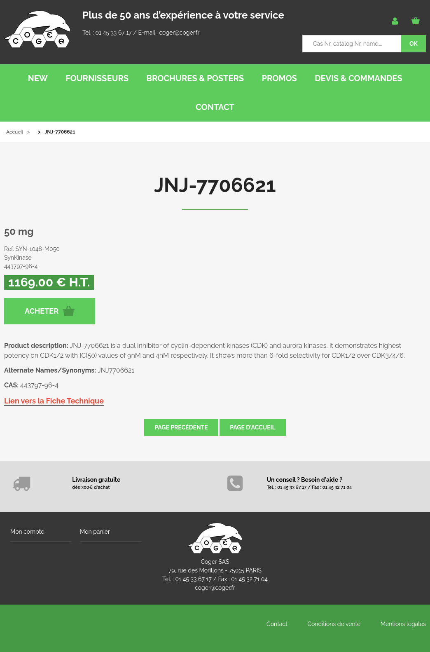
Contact (276, 624)
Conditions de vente (333, 624)
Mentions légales (403, 624)
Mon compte (27, 531)
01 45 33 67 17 (113, 32)
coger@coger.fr (179, 32)
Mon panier (95, 531)
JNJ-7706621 (215, 185)
